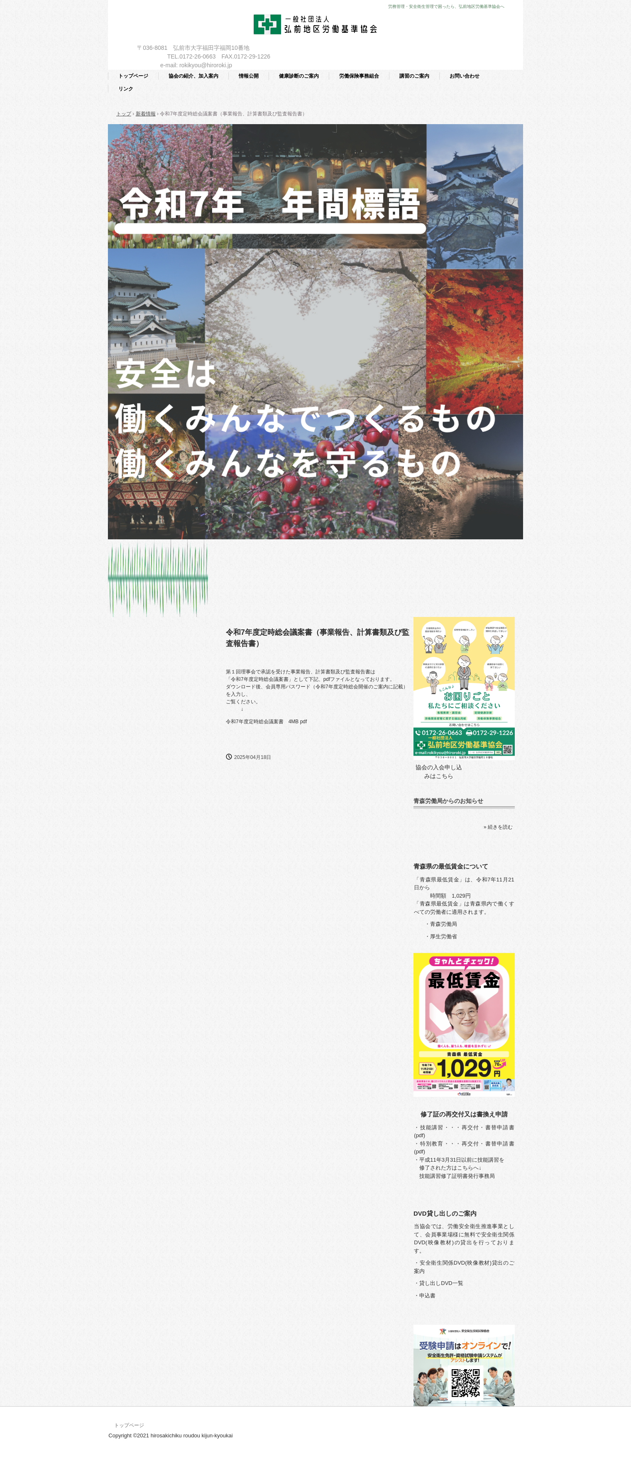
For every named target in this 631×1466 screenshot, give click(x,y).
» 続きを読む (498, 827)
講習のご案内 (414, 76)
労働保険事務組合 (359, 76)
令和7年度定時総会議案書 (255, 721)
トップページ (133, 76)
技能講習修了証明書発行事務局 (457, 1176)
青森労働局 (443, 924)
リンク (125, 89)
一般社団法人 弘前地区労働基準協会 (316, 26)
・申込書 (424, 1295)
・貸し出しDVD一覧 (438, 1283)
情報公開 (249, 76)
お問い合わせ (464, 76)
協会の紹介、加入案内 (193, 76)
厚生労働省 (443, 936)
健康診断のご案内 (299, 76)
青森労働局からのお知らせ (448, 801)
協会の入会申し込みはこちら (439, 771)
